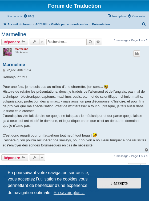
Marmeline (13, 34)
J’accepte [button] (119, 183)
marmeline (21, 49)
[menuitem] (28, 16)
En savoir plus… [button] (69, 192)
